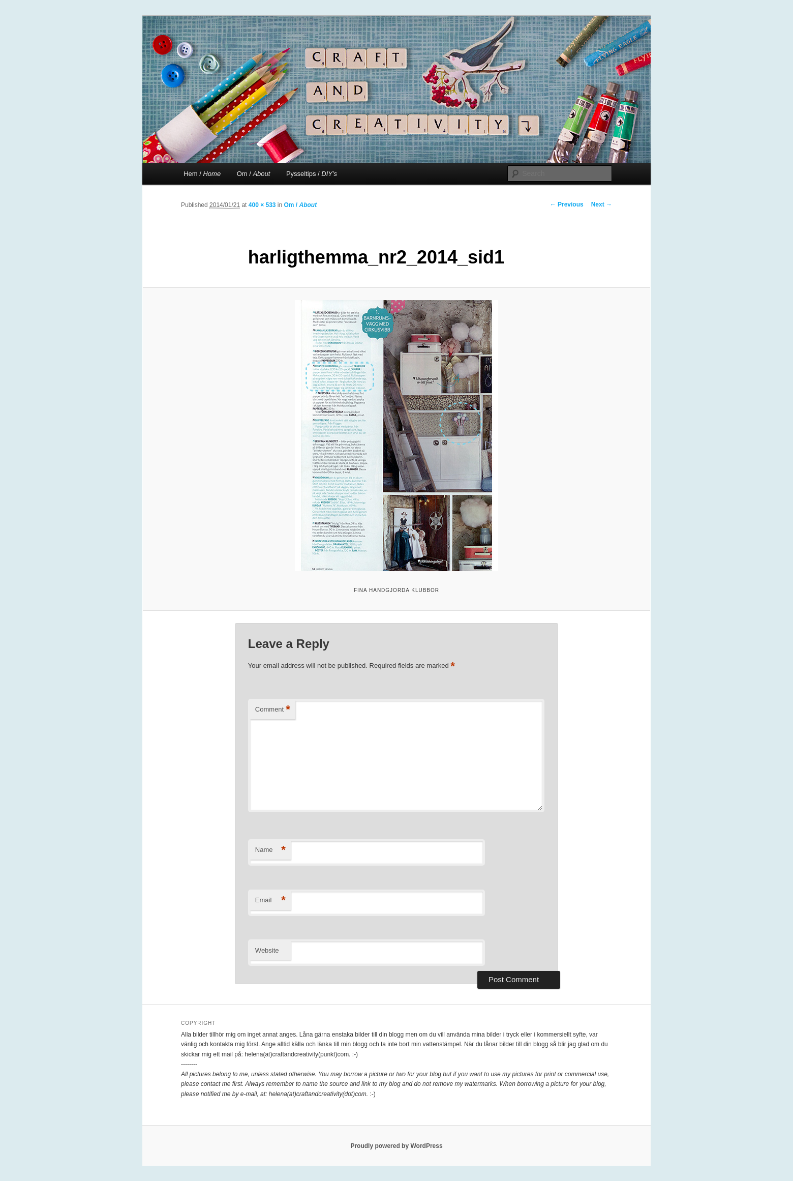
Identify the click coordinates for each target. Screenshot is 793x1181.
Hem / (202, 174)
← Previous (567, 204)
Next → (601, 204)
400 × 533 (262, 205)
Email (270, 900)
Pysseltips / (311, 174)
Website (267, 950)
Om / (253, 174)
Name (270, 850)
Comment (272, 709)
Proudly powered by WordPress (396, 1145)
